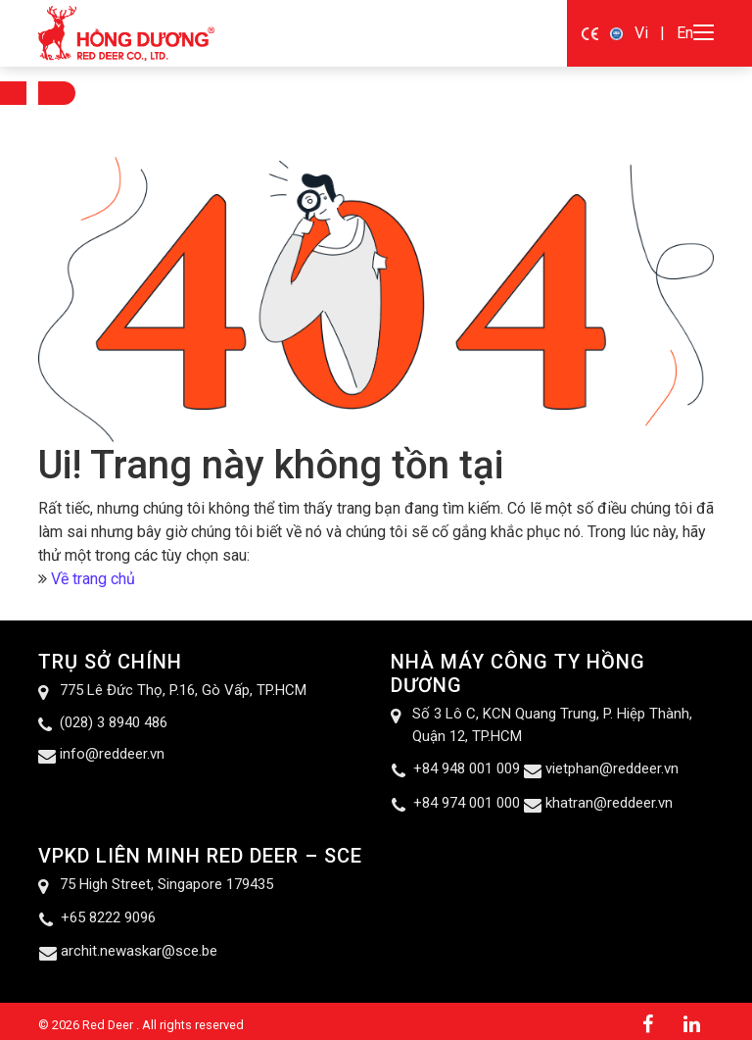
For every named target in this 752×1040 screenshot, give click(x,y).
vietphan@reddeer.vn (612, 768)
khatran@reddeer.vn (609, 803)
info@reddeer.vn (112, 754)
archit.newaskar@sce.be (139, 951)
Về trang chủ (93, 579)
